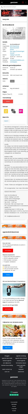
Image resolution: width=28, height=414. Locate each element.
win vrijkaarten (7, 363)
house (12, 81)
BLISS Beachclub (14, 46)
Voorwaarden (14, 402)
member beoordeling (7, 365)
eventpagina (13, 62)
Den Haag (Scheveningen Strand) (17, 52)
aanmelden (8, 250)
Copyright (14, 408)
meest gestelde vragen (21, 366)
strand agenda (21, 360)
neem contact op (7, 369)
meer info (7, 347)
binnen (12, 50)
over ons (7, 371)
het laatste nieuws (21, 363)
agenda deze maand (21, 358)
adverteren (21, 371)
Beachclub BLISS (14, 48)
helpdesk (21, 369)
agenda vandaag (21, 356)
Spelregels (14, 404)
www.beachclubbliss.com (17, 60)
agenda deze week (7, 358)
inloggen (7, 356)
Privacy (14, 406)
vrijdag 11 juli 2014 (15, 55)
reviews (8, 275)
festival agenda (7, 360)
